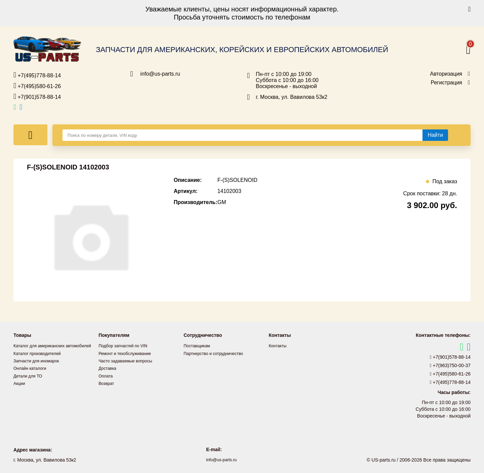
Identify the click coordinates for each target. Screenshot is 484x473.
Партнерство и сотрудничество (217, 353)
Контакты (279, 345)
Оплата (106, 375)
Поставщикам (199, 345)
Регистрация (446, 82)
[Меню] (30, 134)
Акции (20, 390)
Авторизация (446, 74)
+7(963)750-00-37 (450, 365)
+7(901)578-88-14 (37, 96)
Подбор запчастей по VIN (126, 345)
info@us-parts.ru (160, 74)
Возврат (107, 382)
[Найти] (435, 135)
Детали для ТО (29, 382)
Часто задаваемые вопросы (129, 360)
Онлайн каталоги (32, 375)
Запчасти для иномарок (39, 367)
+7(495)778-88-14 (37, 75)
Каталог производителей (40, 360)
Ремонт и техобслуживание (128, 353)
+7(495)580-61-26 (37, 85)
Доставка (108, 367)
